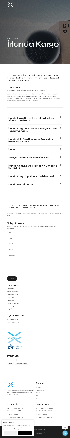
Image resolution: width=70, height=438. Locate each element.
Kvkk (37, 395)
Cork (19, 205)
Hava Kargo (10, 288)
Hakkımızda (40, 390)
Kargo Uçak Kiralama (13, 322)
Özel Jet (9, 325)
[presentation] (19, 271)
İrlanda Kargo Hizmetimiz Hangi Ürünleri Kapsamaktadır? (32, 129)
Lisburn (32, 207)
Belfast (57, 205)
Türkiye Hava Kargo (21, 363)
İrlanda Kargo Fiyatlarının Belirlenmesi (31, 176)
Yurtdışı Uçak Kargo (12, 291)
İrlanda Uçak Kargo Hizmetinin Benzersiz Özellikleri (32, 167)
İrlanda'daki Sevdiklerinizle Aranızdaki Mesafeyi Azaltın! (30, 140)
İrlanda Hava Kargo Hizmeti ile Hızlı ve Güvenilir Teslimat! (31, 119)
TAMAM (25, 433)
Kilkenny (43, 205)
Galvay (11, 207)
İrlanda (12, 149)
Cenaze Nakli (10, 297)
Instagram (39, 434)
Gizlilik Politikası (10, 433)
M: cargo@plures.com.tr (16, 417)
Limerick (25, 205)
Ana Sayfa (39, 387)
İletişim (38, 398)
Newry (25, 207)
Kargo (10, 363)
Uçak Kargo (22, 360)
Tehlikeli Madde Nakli (13, 303)
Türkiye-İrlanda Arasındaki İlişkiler (28, 157)
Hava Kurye (10, 300)
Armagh (18, 207)
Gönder (12, 278)
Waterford (34, 205)
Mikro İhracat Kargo (12, 294)
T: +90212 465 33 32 (12, 414)
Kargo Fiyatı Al (11, 309)
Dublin (12, 205)
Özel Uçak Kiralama (12, 319)
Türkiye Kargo (11, 306)
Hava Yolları (55, 360)
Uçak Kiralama (43, 360)
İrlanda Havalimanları (21, 184)
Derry (51, 205)
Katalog (38, 393)
